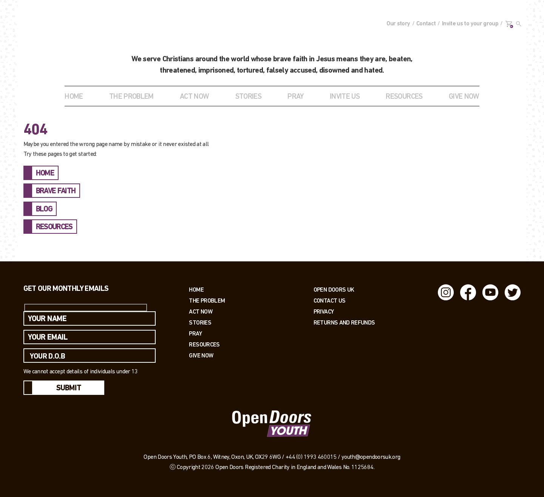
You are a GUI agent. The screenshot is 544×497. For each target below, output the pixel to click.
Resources (204, 344)
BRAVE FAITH (56, 191)
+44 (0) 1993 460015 (311, 457)
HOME (45, 173)
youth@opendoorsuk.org (371, 457)
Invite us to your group (470, 24)
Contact (426, 24)
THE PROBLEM (131, 97)
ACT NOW (194, 97)
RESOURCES (404, 97)
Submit (68, 388)
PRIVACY (324, 311)
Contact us (330, 300)
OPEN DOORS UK (334, 289)
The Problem (207, 300)
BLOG (44, 209)
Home (74, 97)
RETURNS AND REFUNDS (344, 322)
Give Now (201, 355)
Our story (398, 24)
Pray (295, 97)
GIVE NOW (464, 97)
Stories (200, 322)
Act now (200, 311)
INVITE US (345, 97)
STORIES (248, 97)
